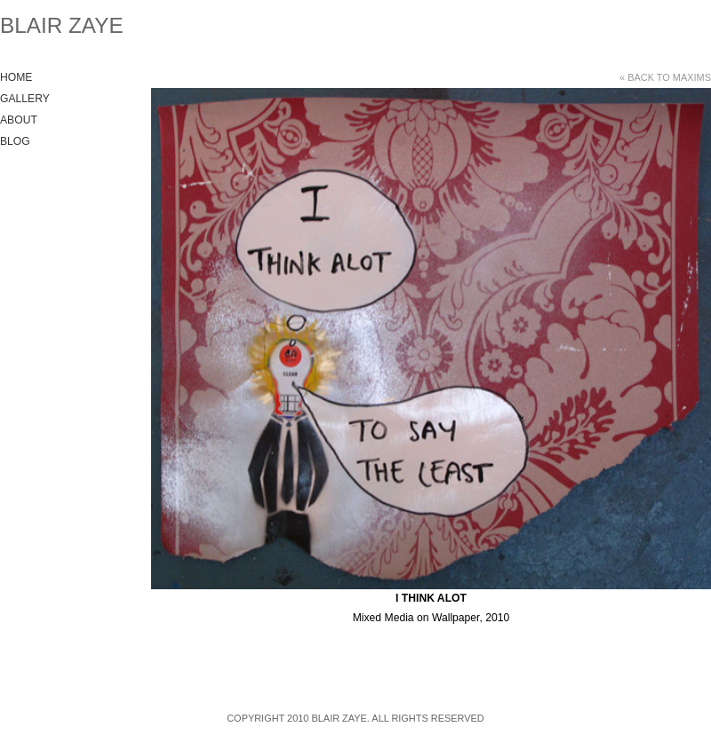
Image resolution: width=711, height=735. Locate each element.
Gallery (25, 98)
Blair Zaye (62, 25)
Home (16, 77)
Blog (15, 141)
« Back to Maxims (665, 77)
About (18, 120)
